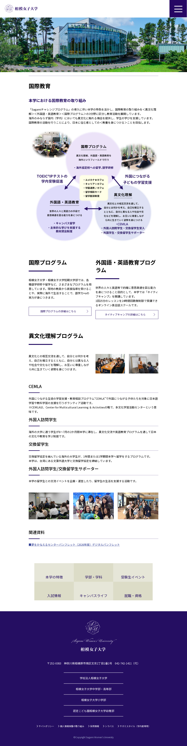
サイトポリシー (46, 726)
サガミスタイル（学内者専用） (135, 726)
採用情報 (94, 726)
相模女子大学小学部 (93, 700)
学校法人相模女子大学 (93, 678)
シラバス (109, 726)
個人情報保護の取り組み (72, 726)
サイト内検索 (160, 8)
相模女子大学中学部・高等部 (93, 689)
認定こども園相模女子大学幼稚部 (93, 711)
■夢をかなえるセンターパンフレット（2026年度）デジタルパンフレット (74, 544)
